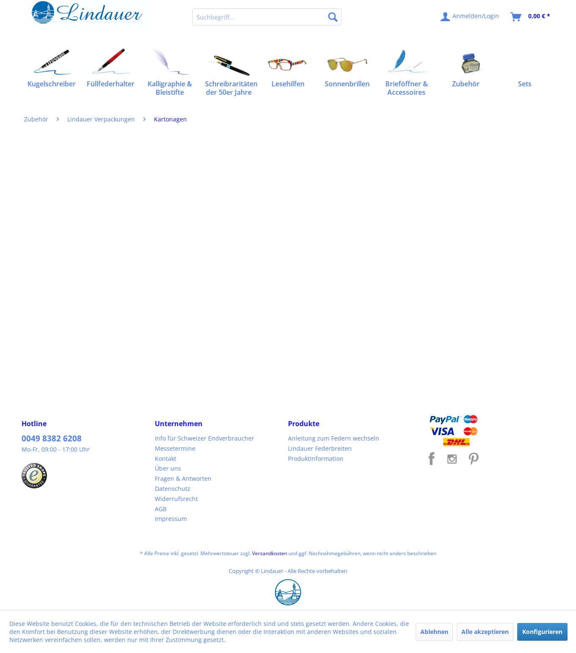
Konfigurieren (542, 632)
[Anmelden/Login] (470, 16)
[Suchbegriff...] (267, 16)
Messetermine (175, 448)
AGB (161, 509)
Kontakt (165, 459)
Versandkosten (269, 553)
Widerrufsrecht (176, 499)
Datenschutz (172, 489)
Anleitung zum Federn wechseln (333, 438)
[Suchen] (333, 16)
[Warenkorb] (530, 16)
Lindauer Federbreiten (320, 448)
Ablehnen (434, 632)
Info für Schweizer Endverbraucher (204, 438)
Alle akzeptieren (485, 632)
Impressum (171, 519)
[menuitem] (267, 16)
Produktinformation (315, 459)
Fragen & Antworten (183, 478)
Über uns (168, 468)
